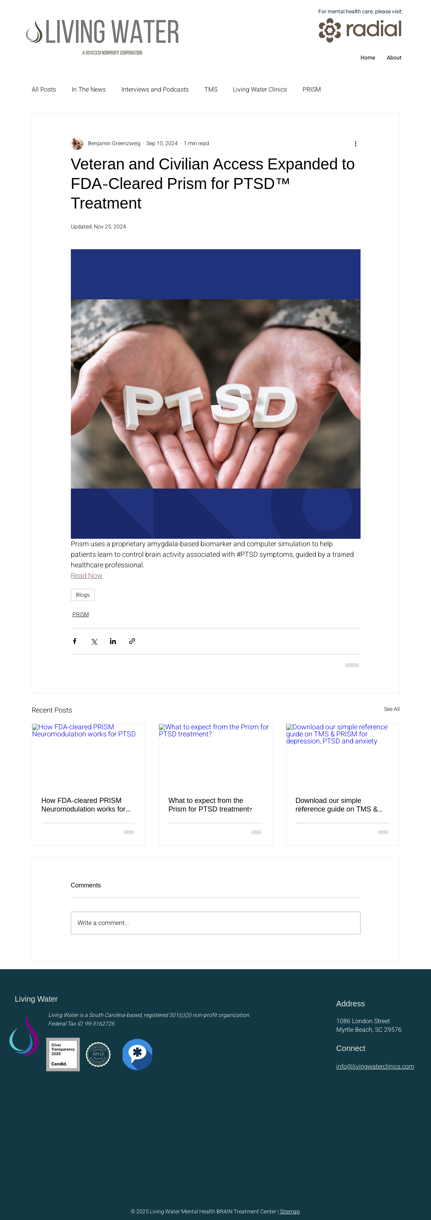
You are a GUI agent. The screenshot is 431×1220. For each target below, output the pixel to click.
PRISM (312, 89)
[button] (394, 58)
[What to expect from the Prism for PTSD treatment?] (215, 755)
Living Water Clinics (260, 89)
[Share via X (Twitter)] (93, 641)
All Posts (44, 89)
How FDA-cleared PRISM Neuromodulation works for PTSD (83, 806)
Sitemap (290, 1211)
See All (392, 709)
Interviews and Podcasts (155, 89)
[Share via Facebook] (74, 641)
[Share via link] (132, 641)
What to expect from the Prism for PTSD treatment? (210, 806)
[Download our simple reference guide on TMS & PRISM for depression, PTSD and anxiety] (342, 755)
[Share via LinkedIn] (113, 641)
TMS (210, 89)
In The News (89, 89)
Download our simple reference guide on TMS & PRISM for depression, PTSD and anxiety (341, 806)
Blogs (83, 595)
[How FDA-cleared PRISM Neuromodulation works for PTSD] (88, 755)
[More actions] (356, 143)
